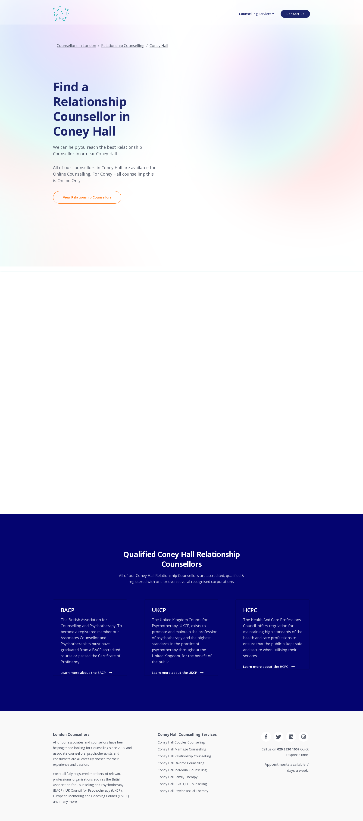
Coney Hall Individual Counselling (182, 770)
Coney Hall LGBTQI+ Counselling (182, 784)
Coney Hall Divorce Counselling (181, 763)
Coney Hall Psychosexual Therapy (183, 791)
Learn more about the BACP (86, 672)
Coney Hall (159, 45)
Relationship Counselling (122, 45)
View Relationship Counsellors (87, 197)
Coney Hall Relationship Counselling (184, 756)
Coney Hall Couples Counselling (181, 742)
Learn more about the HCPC (269, 666)
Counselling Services (255, 15)
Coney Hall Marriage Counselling (182, 749)
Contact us (295, 15)
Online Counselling (71, 174)
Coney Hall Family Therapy (177, 777)
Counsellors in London (76, 45)
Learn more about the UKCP (177, 672)
